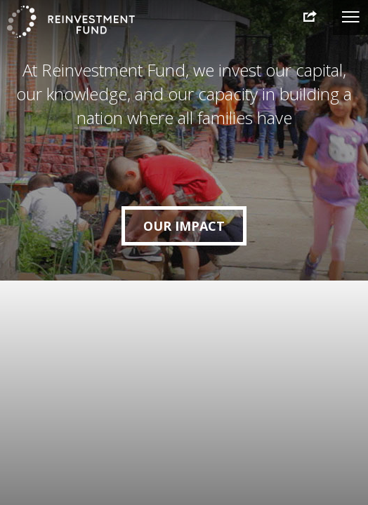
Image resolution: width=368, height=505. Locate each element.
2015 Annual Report (305, 17)
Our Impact (184, 225)
